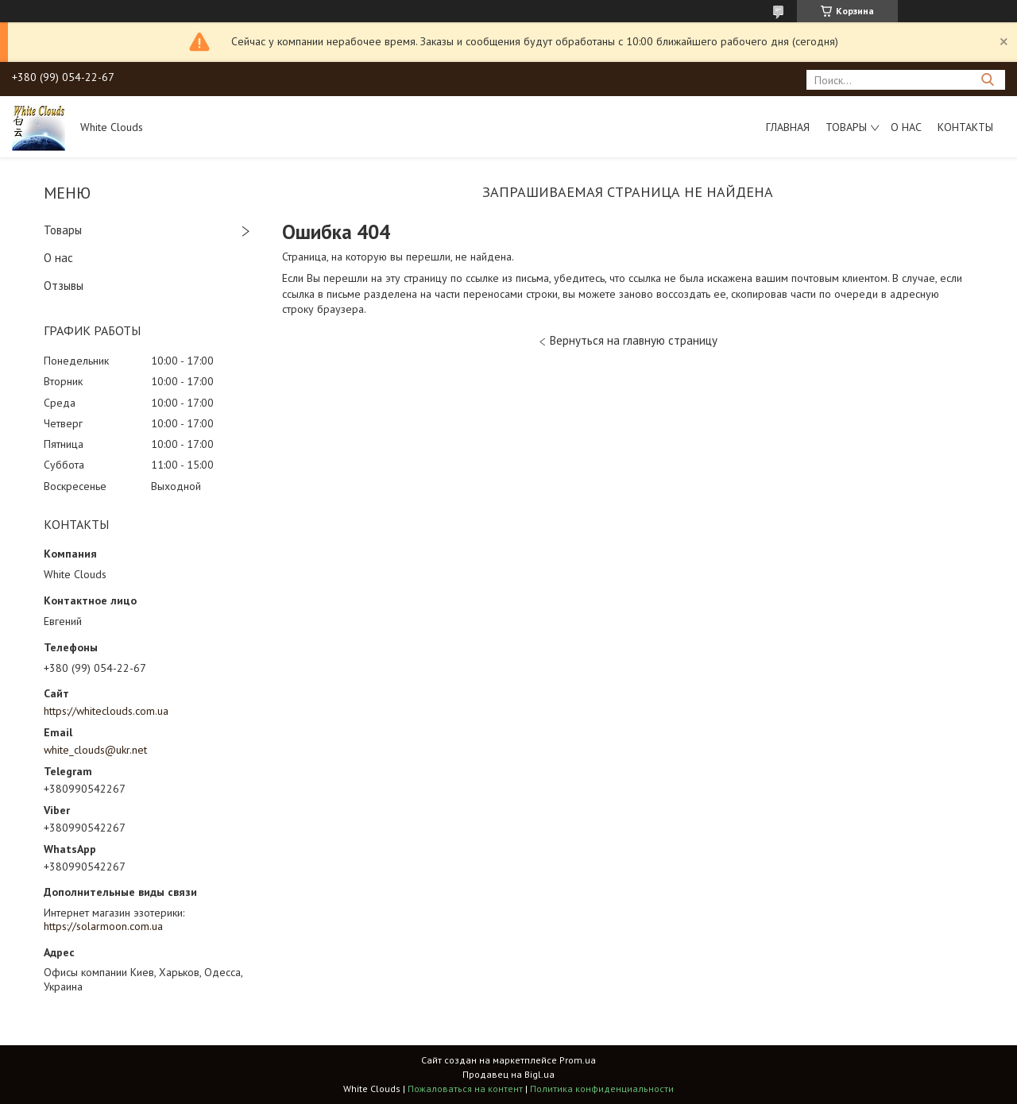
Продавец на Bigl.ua (508, 1074)
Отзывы (63, 285)
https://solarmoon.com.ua (103, 926)
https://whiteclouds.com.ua (106, 711)
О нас (906, 127)
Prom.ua (577, 1060)
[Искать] (987, 80)
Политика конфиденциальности (602, 1088)
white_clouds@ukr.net (95, 750)
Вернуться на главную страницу (633, 340)
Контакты (965, 127)
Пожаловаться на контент (465, 1088)
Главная (788, 127)
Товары (846, 127)
